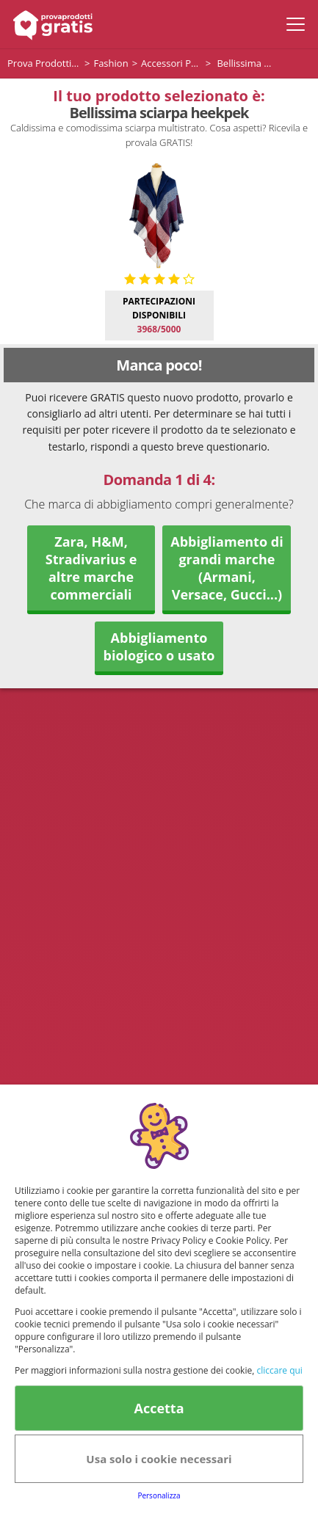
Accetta (159, 1408)
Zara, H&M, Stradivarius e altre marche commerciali (91, 568)
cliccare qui (279, 1370)
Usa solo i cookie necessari (158, 1458)
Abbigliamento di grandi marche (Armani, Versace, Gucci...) (226, 568)
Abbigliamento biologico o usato (159, 646)
